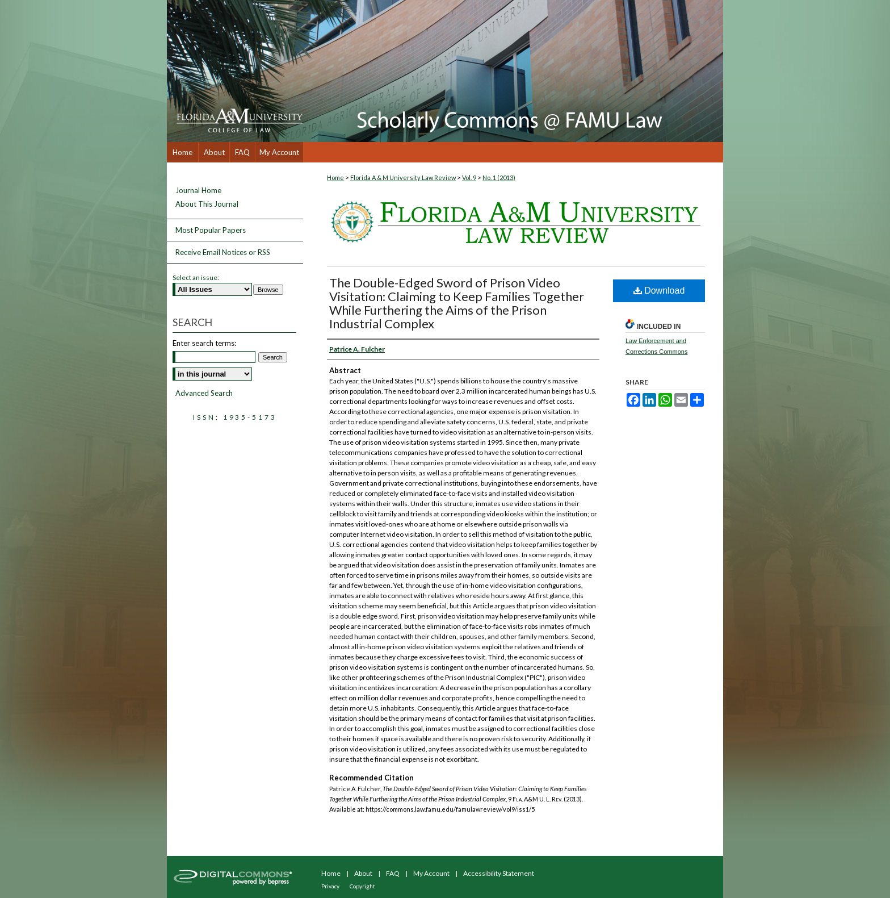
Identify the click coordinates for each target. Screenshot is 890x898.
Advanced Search (204, 393)
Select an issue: (196, 277)
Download (659, 290)
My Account (431, 873)
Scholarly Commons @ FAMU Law (513, 71)
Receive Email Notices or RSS (222, 252)
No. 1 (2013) (498, 177)
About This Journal (206, 204)
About (363, 873)
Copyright (362, 886)
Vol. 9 (469, 177)
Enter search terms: (204, 343)
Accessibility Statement (498, 873)
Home (335, 177)
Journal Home (198, 190)
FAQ (393, 873)
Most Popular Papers (210, 230)
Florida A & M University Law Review (403, 177)
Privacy (330, 886)
